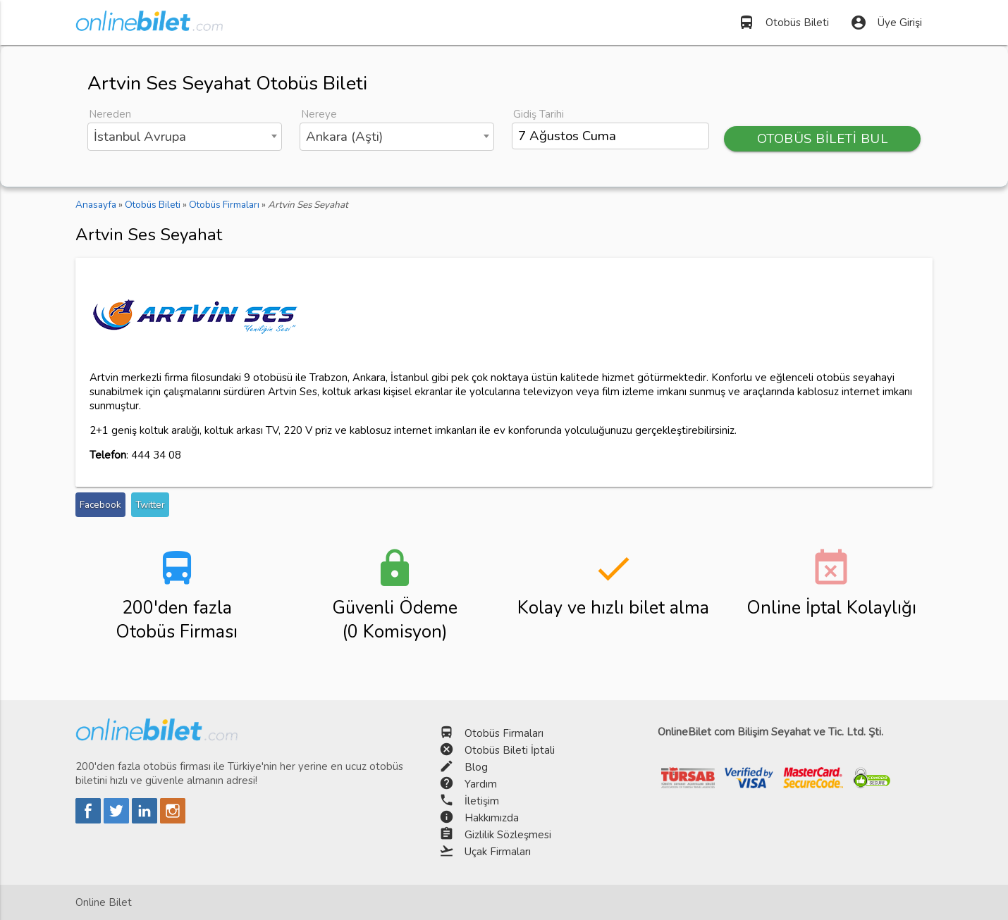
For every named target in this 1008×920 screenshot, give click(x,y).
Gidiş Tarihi (538, 114)
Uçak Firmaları (498, 852)
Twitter (150, 504)
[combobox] (184, 137)
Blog (476, 767)
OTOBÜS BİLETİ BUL (822, 139)
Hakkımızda (492, 818)
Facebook (100, 504)
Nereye (319, 114)
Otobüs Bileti (783, 22)
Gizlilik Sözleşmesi (508, 835)
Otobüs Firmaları (504, 733)
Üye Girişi (886, 22)
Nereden (110, 114)
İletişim (482, 801)
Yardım (481, 784)
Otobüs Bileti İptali (510, 750)
